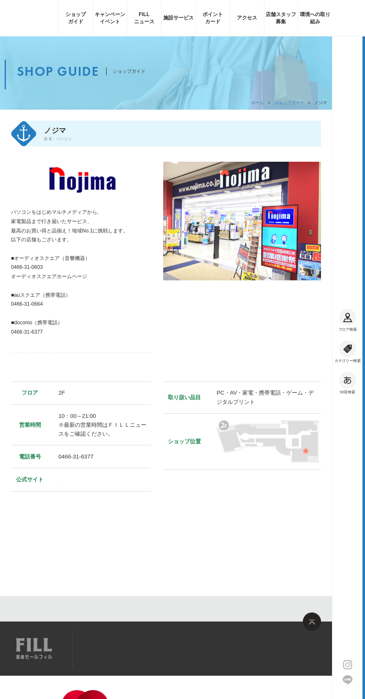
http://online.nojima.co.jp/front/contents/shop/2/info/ (68, 286)
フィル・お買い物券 (144, 370)
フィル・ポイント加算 (103, 370)
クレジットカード (82, 370)
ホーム (257, 102)
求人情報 (143, 648)
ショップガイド (289, 102)
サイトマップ (104, 648)
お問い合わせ (184, 648)
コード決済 (41, 370)
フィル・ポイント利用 (124, 370)
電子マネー (20, 370)
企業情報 (89, 688)
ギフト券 (62, 370)
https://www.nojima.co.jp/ (89, 508)
